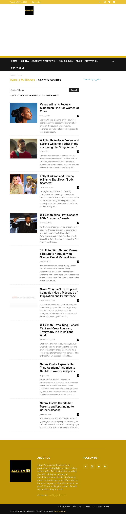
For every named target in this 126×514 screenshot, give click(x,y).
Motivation (91, 61)
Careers (86, 506)
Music (79, 61)
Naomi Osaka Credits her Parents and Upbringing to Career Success (57, 406)
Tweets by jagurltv (92, 79)
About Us (77, 506)
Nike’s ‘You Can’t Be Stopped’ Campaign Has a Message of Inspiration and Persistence (59, 292)
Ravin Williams (60, 511)
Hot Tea (24, 61)
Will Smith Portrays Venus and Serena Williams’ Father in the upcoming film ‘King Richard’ (59, 144)
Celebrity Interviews (44, 61)
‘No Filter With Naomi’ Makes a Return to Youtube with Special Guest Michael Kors (58, 254)
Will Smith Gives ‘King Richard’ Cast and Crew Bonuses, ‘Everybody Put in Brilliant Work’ (59, 330)
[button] (112, 61)
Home (14, 61)
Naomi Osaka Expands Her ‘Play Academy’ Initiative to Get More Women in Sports (57, 368)
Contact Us (17, 67)
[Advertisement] (63, 36)
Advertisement (64, 506)
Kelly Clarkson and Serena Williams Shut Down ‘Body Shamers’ (57, 179)
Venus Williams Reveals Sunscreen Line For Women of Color (59, 108)
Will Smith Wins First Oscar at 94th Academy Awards (59, 216)
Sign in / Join (36, 2)
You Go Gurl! (66, 61)
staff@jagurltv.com (57, 495)
